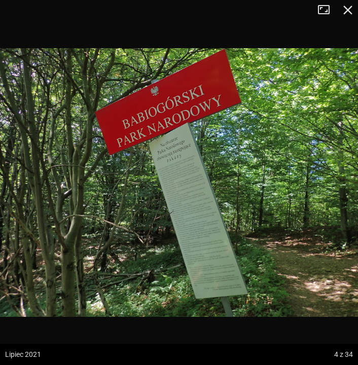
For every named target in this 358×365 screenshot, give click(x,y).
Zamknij (348, 10)
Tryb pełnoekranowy (327, 10)
